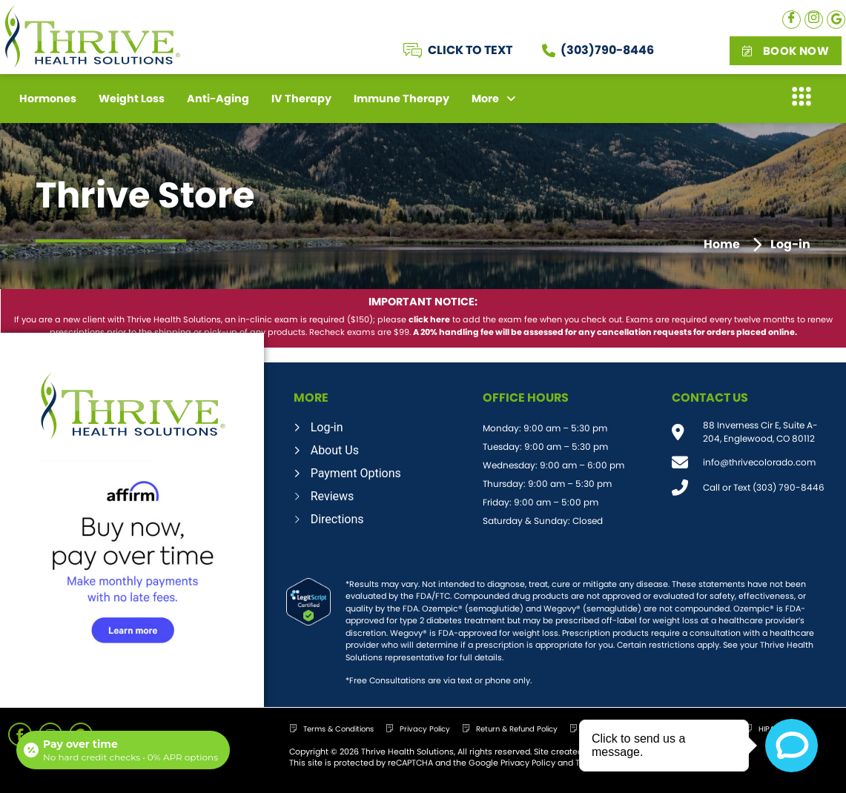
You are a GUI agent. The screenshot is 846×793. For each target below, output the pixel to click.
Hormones (47, 98)
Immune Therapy (401, 98)
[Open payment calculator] (123, 750)
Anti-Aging (218, 98)
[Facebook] (791, 19)
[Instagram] (813, 19)
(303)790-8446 (607, 50)
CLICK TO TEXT (470, 50)
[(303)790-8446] (548, 50)
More (494, 98)
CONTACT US (710, 397)
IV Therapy (301, 98)
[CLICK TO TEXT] (412, 51)
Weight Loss (132, 98)
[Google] (836, 19)
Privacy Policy (527, 763)
